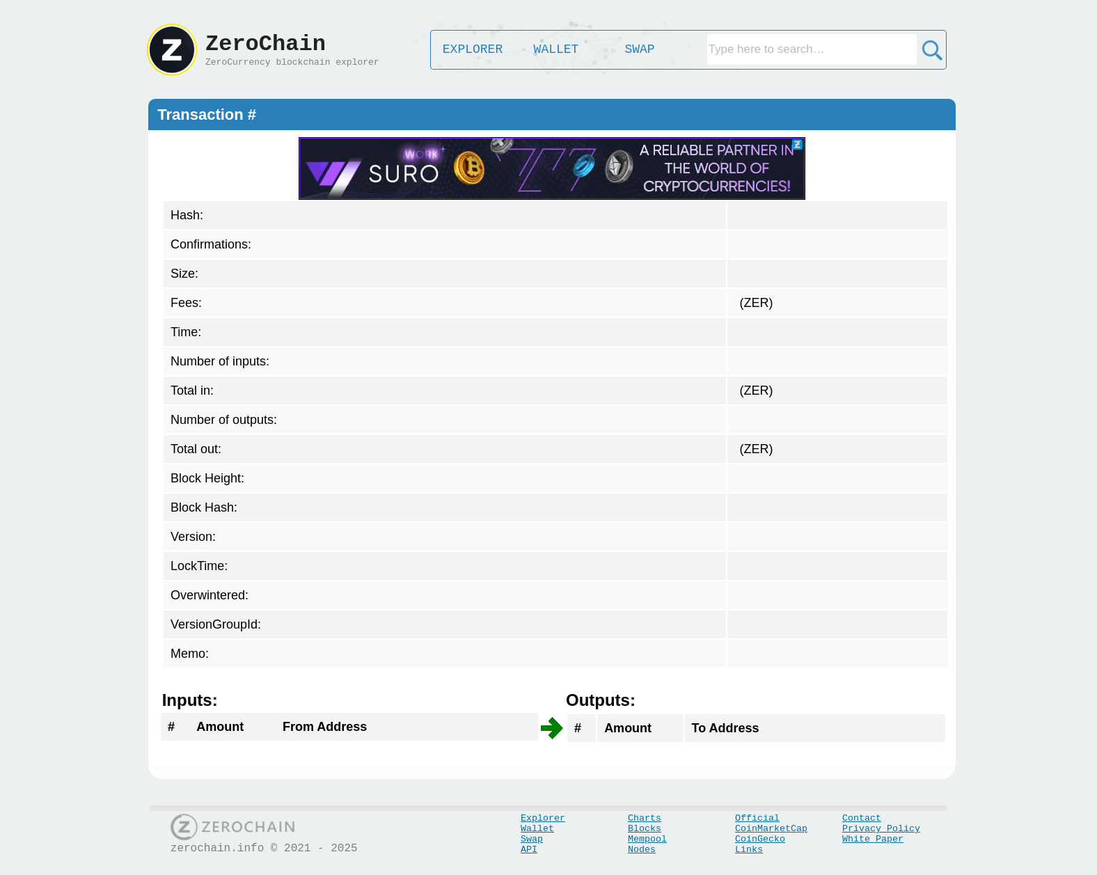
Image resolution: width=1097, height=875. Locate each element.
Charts (644, 818)
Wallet (537, 828)
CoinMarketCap (771, 828)
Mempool (647, 839)
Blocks (644, 828)
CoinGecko (760, 839)
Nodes (642, 849)
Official (757, 818)
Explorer (543, 818)
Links (749, 849)
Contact (861, 818)
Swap (532, 839)
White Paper (872, 839)
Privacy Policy (881, 828)
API (529, 849)
